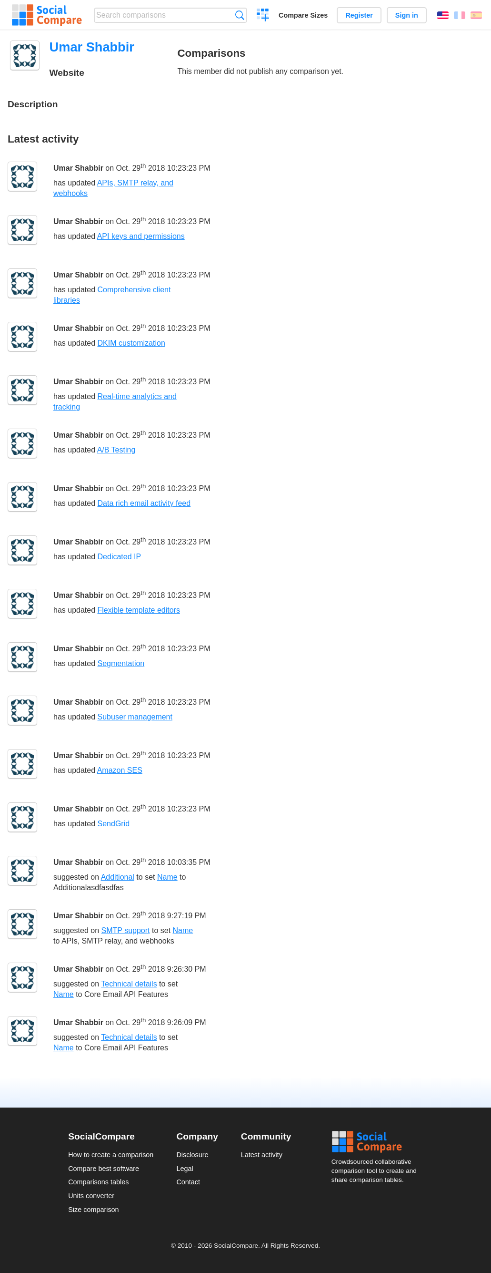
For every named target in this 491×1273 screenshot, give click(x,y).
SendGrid (114, 824)
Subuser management (135, 717)
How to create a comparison (110, 1155)
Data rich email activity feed (144, 503)
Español (476, 15)
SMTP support (125, 930)
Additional (117, 877)
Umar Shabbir (78, 168)
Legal (184, 1168)
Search (239, 15)
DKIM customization (131, 343)
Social (377, 1141)
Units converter (91, 1196)
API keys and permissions (141, 236)
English (443, 15)
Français (459, 15)
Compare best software (103, 1168)
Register (359, 15)
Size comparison (93, 1209)
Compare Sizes (303, 15)
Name (167, 877)
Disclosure (192, 1155)
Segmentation (121, 663)
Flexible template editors (139, 610)
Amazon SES (119, 770)
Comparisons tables (98, 1182)
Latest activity (261, 1155)
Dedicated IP (119, 557)
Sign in (406, 15)
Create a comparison (263, 16)
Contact (188, 1182)
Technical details (129, 984)
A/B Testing (116, 450)
